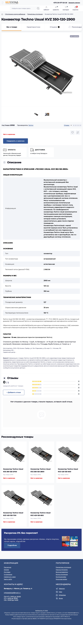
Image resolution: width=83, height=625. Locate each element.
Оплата (12, 150)
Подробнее (12, 545)
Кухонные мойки (61, 579)
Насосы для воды (62, 570)
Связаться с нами (10, 577)
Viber (60, 592)
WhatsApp (62, 595)
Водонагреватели (62, 572)
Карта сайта (8, 579)
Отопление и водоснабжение (15, 14)
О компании (8, 574)
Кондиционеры (61, 577)
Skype (61, 598)
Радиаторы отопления (35, 14)
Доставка (40, 150)
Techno (31, 125)
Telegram (62, 588)
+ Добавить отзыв (14, 392)
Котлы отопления (62, 574)
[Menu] (3, 3)
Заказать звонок (74, 2)
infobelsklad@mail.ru (12, 593)
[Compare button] (78, 132)
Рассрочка (7, 567)
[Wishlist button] (72, 132)
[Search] (38, 8)
